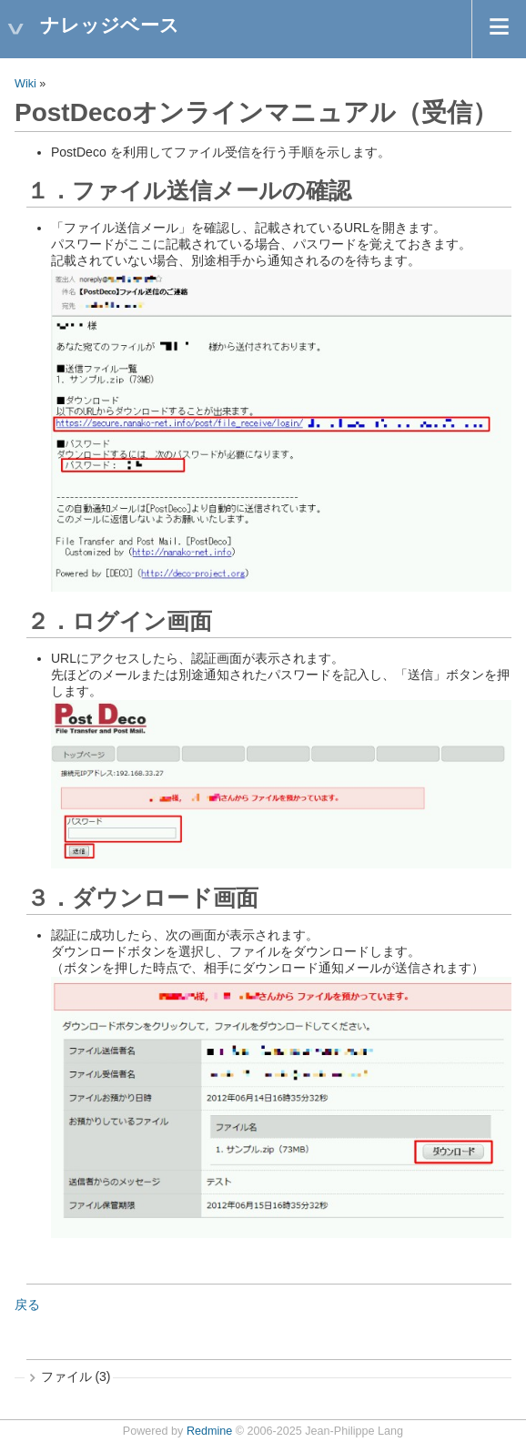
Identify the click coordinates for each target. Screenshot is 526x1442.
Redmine (209, 1431)
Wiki (25, 83)
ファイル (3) (76, 1376)
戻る (27, 1304)
